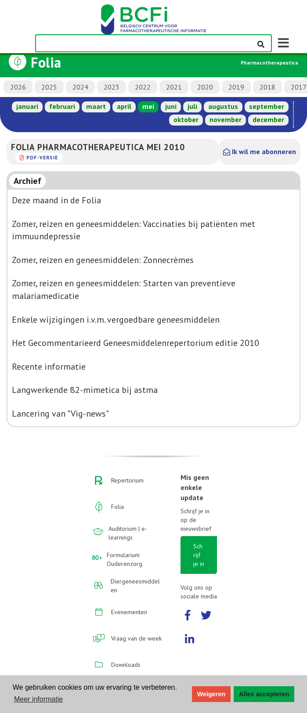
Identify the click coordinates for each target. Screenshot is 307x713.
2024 (80, 87)
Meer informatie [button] (38, 699)
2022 (143, 87)
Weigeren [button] (211, 694)
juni (171, 106)
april (124, 106)
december (268, 119)
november (225, 119)
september (266, 106)
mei (148, 106)
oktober (186, 119)
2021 (174, 87)
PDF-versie (42, 157)
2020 (205, 87)
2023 (111, 87)
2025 (49, 87)
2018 (267, 87)
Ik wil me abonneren (259, 151)
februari (62, 106)
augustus (223, 106)
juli (192, 106)
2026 (18, 87)
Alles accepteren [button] (264, 694)
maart (96, 106)
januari (27, 106)
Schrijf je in (198, 555)
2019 (236, 87)
